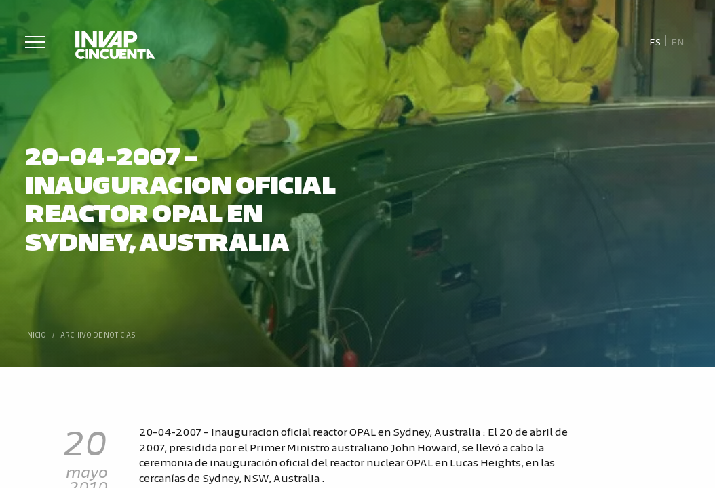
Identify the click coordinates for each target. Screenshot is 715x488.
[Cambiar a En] (677, 41)
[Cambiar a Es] (654, 41)
